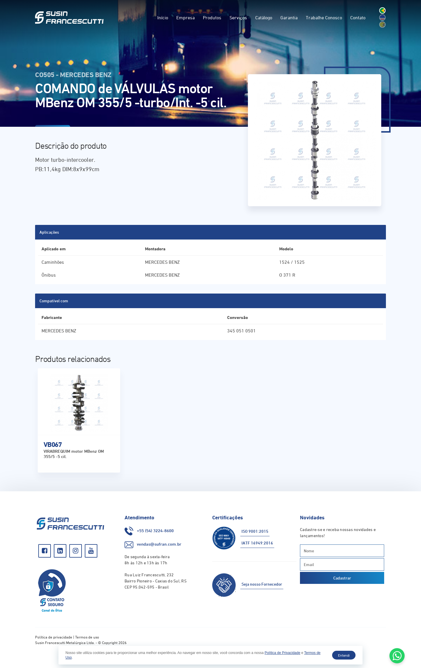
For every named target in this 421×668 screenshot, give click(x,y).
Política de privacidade (53, 637)
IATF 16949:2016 (257, 542)
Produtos (212, 17)
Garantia (289, 17)
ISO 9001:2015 (254, 531)
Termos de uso (87, 637)
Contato (357, 17)
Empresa (185, 17)
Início (162, 17)
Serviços (238, 17)
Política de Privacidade (282, 653)
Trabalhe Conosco (324, 17)
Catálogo (263, 17)
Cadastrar (342, 577)
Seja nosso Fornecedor (261, 584)
